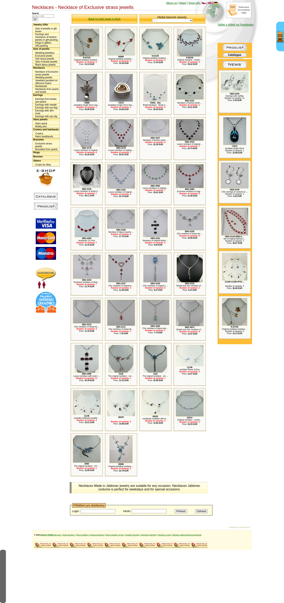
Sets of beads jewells (46, 61)
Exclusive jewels (43, 55)
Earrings (38, 95)
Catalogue (234, 54)
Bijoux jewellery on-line (115, 535)
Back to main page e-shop (104, 19)
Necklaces (39, 67)
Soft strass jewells (44, 58)
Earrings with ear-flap (46, 107)
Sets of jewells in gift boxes (46, 30)
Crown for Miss (43, 164)
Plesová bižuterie (194, 535)
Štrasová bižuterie (97, 535)
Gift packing (41, 45)
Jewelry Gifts (40, 24)
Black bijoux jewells (45, 64)
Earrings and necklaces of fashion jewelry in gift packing (46, 37)
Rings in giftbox (43, 42)
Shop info (194, 3)
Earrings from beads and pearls (46, 100)
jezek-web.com (244, 527)
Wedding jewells (43, 77)
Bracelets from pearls (46, 149)
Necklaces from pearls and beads (47, 90)
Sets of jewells (41, 49)
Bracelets (38, 139)
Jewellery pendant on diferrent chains (46, 82)
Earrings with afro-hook (44, 112)
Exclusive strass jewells (43, 145)
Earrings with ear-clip (46, 116)
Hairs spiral (41, 123)
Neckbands (41, 86)
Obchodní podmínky (149, 535)
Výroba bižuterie (68, 535)
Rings (36, 152)
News (182, 3)
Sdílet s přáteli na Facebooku (235, 24)
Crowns (39, 133)
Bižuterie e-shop (164, 535)
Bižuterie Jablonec (179, 535)
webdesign (233, 527)
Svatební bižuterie (132, 535)
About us (171, 3)
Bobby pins (41, 126)
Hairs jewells (40, 119)
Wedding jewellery (44, 52)
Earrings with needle (46, 104)
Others (37, 160)
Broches (38, 156)
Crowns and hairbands (46, 129)
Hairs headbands (44, 136)
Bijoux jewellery (82, 535)
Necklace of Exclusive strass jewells (46, 73)
